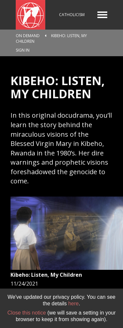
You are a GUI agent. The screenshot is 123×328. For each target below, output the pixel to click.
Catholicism (72, 14)
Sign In (23, 50)
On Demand (28, 35)
